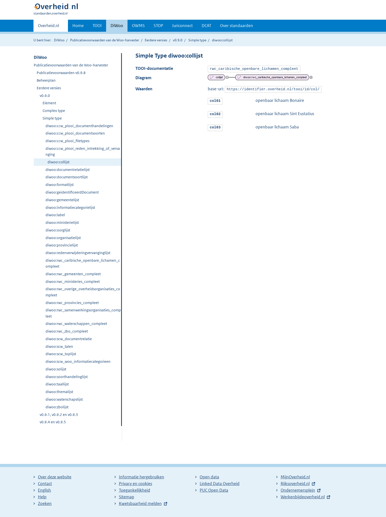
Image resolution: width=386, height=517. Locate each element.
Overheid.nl (48, 27)
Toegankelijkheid (134, 490)
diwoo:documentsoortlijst (67, 177)
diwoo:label (55, 215)
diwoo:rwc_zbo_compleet (67, 331)
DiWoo (117, 25)
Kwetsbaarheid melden (140, 503)
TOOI (97, 25)
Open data (209, 477)
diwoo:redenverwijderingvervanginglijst (78, 252)
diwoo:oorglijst (58, 230)
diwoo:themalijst (59, 391)
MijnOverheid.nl (295, 477)
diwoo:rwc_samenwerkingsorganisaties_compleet (83, 313)
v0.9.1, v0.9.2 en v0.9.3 (59, 414)
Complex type (54, 110)
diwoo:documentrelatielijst (68, 169)
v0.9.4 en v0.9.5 (53, 422)
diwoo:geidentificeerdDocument (72, 192)
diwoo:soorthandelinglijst (67, 376)
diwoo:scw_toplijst (61, 353)
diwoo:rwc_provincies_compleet (72, 302)
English (44, 490)
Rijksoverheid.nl (295, 483)
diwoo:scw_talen (59, 346)
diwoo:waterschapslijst (64, 399)
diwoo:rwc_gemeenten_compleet (73, 274)
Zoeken (45, 503)
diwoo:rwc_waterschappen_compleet (76, 323)
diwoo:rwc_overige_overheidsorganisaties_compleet (83, 292)
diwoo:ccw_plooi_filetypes (67, 140)
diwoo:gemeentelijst (62, 200)
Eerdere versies (156, 40)
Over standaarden (236, 25)
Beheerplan (46, 80)
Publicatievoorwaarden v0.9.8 (61, 72)
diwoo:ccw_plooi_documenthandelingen (79, 125)
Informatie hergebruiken (141, 477)
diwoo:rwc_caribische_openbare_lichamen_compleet (83, 263)
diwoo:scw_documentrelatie (69, 338)
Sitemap (126, 497)
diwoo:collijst (58, 162)
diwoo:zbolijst (57, 407)
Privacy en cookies (135, 483)
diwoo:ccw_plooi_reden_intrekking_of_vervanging (83, 151)
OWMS (138, 25)
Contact (45, 483)
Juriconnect (182, 25)
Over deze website (54, 477)
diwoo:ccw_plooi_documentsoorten (75, 133)
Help (42, 497)
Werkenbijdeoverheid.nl (303, 497)
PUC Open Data (214, 490)
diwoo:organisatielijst (63, 237)
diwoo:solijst (56, 369)
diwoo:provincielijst (62, 245)
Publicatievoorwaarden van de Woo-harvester (104, 40)
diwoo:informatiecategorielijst (70, 207)
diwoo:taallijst (57, 384)
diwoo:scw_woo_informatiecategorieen (78, 361)
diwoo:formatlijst (60, 184)
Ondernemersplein (298, 490)
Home (78, 25)
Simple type (197, 40)
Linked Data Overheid (220, 483)
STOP (158, 25)
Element (49, 103)
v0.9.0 (177, 40)
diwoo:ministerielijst (62, 222)
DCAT (206, 25)
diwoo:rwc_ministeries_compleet (73, 281)
